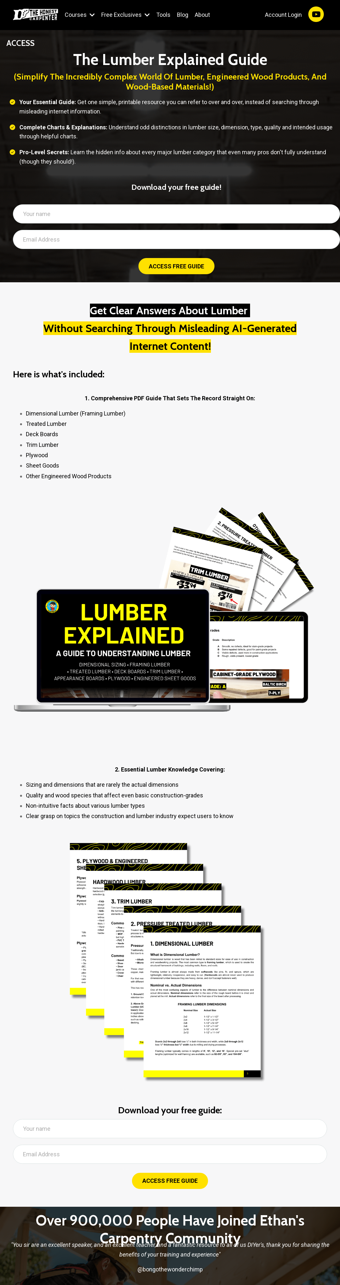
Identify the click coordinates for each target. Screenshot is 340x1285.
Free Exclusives (125, 14)
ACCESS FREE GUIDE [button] (176, 266)
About (202, 14)
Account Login (283, 14)
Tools (163, 14)
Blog (182, 14)
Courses (80, 14)
